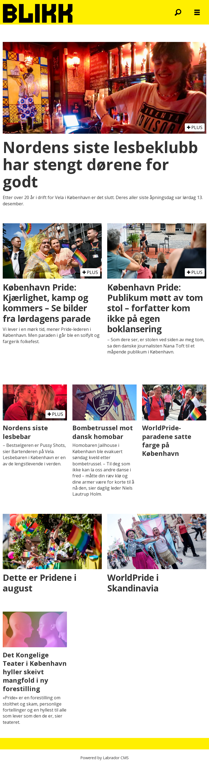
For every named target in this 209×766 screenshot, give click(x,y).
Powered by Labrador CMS (104, 757)
